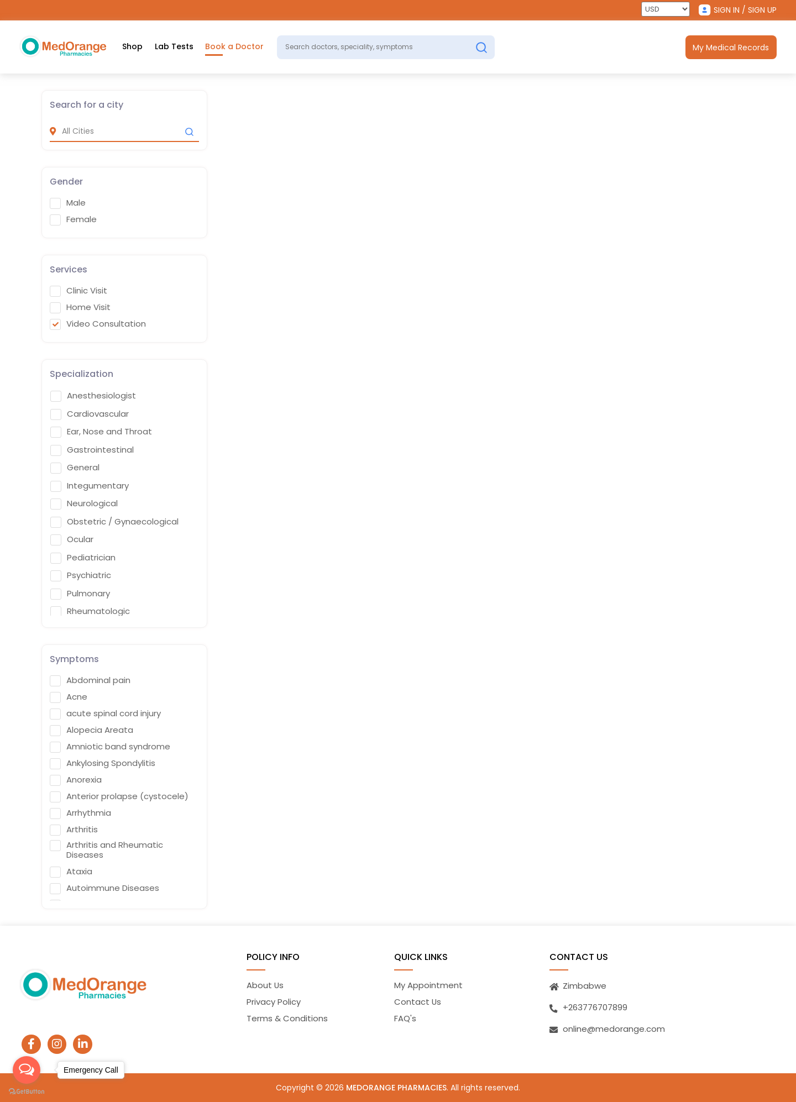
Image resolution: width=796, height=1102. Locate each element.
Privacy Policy (274, 1001)
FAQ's (405, 1018)
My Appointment (428, 984)
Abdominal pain (90, 680)
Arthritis (74, 829)
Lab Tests (174, 47)
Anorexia (76, 779)
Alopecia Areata (91, 729)
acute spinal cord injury (105, 713)
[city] (124, 131)
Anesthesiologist (93, 396)
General (75, 468)
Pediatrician (83, 557)
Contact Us (418, 1001)
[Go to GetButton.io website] (26, 1091)
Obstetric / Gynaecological (114, 521)
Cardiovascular (89, 413)
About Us (265, 984)
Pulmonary (80, 593)
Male (68, 203)
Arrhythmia (80, 812)
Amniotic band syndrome (110, 746)
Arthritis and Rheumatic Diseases (106, 849)
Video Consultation (98, 324)
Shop (132, 47)
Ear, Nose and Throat (101, 432)
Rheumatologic (90, 611)
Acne (68, 696)
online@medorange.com (614, 1028)
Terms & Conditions (287, 1018)
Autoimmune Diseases (104, 888)
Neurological (84, 503)
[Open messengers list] (26, 1070)
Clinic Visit (78, 291)
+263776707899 (595, 1006)
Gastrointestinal (92, 449)
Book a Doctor (235, 47)
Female (73, 219)
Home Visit (80, 307)
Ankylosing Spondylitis (102, 763)
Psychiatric (80, 575)
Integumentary (89, 485)
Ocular (71, 539)
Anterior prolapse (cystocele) (119, 796)
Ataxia (71, 871)
